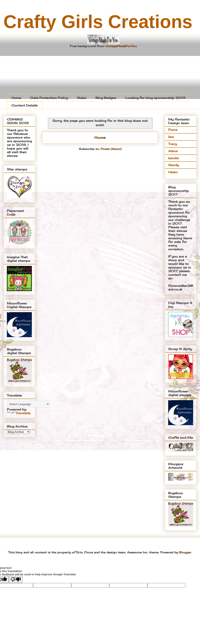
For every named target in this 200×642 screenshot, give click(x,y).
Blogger (185, 552)
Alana (173, 151)
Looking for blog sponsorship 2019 (155, 98)
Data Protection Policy (49, 98)
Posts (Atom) (111, 149)
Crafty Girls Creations (97, 21)
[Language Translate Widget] (28, 404)
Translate (19, 413)
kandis (173, 158)
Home (16, 98)
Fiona (172, 129)
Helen (173, 172)
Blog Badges (105, 98)
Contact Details (24, 105)
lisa (171, 137)
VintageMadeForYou (120, 46)
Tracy (172, 144)
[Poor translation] (16, 579)
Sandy (173, 165)
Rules (81, 98)
